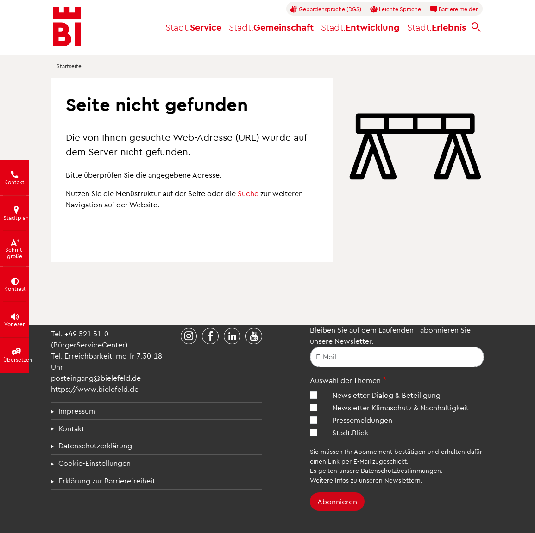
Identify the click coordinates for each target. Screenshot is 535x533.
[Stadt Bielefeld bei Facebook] (210, 336)
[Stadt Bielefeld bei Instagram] (189, 336)
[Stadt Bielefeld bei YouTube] (253, 336)
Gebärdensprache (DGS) (325, 9)
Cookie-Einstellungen (94, 463)
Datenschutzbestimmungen (401, 470)
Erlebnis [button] (436, 26)
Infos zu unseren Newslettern (378, 480)
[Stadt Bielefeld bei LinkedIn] (232, 336)
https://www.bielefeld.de (94, 388)
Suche (248, 193)
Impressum (76, 410)
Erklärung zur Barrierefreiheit (106, 480)
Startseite (69, 65)
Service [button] (193, 26)
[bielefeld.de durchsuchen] (476, 27)
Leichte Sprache (395, 9)
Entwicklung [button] (360, 26)
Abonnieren (337, 501)
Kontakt (71, 428)
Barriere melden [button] (454, 9)
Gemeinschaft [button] (271, 26)
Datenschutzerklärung (95, 445)
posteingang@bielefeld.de (96, 377)
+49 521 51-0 (86, 333)
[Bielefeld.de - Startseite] (67, 26)
